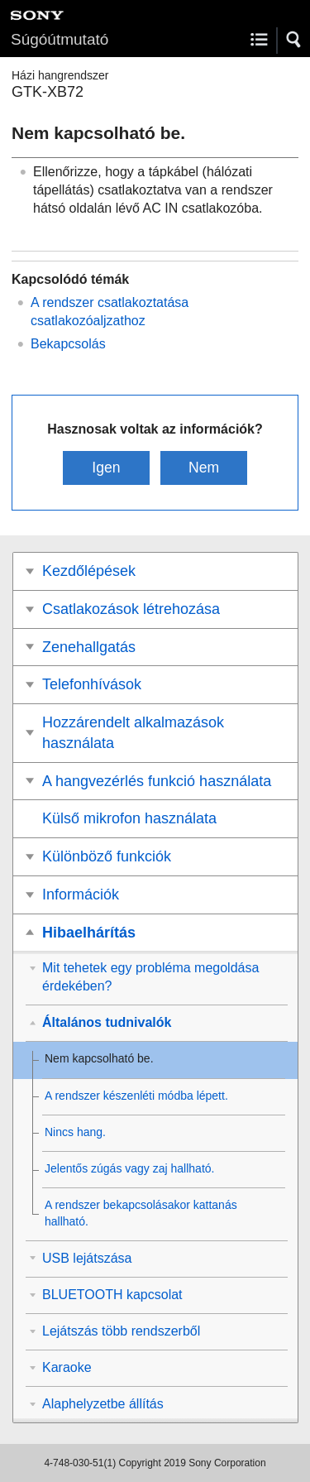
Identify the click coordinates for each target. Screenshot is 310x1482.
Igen (106, 467)
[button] (294, 39)
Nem (203, 467)
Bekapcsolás (68, 344)
